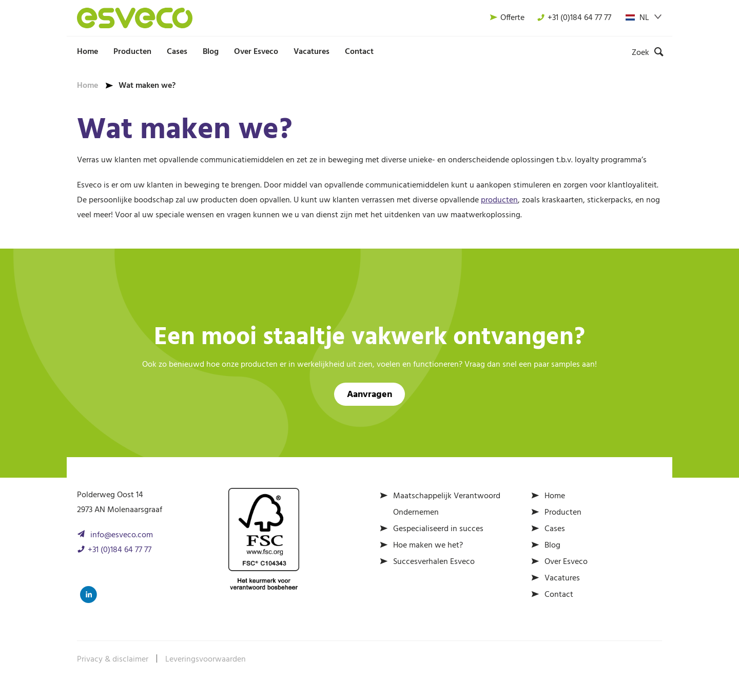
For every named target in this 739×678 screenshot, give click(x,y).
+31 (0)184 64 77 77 (574, 18)
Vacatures (311, 52)
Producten (132, 52)
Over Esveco (256, 52)
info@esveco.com (121, 535)
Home (87, 52)
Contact (359, 52)
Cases (177, 52)
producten (499, 200)
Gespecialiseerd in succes (438, 529)
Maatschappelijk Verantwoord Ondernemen (446, 504)
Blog (211, 52)
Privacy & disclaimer (112, 659)
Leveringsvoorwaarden (205, 659)
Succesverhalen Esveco (434, 562)
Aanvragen (369, 394)
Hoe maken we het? (428, 545)
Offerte (507, 18)
